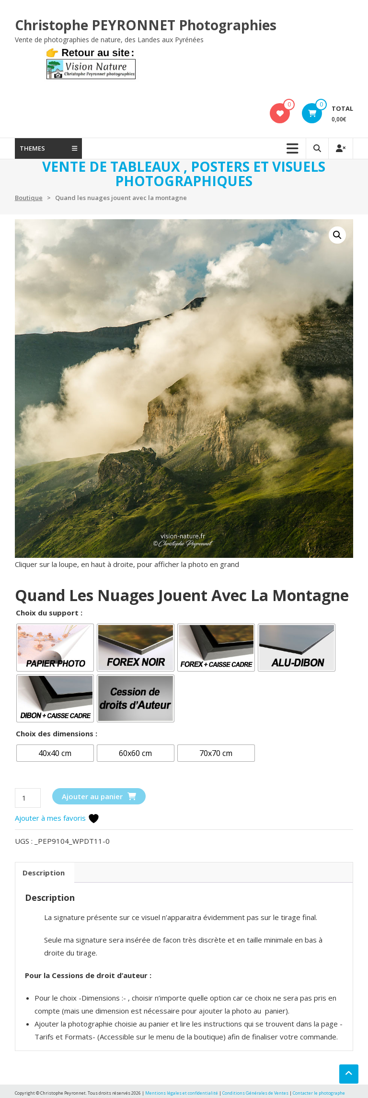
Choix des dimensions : (56, 733)
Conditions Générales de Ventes (255, 1093)
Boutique (29, 197)
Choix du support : (49, 612)
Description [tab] (44, 872)
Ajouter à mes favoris (57, 818)
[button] (337, 235)
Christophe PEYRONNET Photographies (145, 25)
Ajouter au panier (92, 796)
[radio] (55, 647)
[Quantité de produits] (28, 798)
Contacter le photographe (319, 1093)
